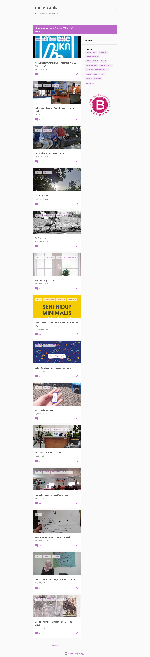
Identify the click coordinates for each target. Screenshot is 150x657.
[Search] (115, 8)
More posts (57, 645)
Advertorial (91, 52)
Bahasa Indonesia (106, 65)
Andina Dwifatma (92, 56)
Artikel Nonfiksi (92, 61)
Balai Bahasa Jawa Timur (95, 74)
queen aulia (47, 7)
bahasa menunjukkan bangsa (97, 69)
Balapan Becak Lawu (93, 78)
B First (103, 61)
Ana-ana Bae (103, 52)
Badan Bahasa (91, 65)
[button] (77, 74)
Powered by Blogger (75, 653)
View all (38, 31)
